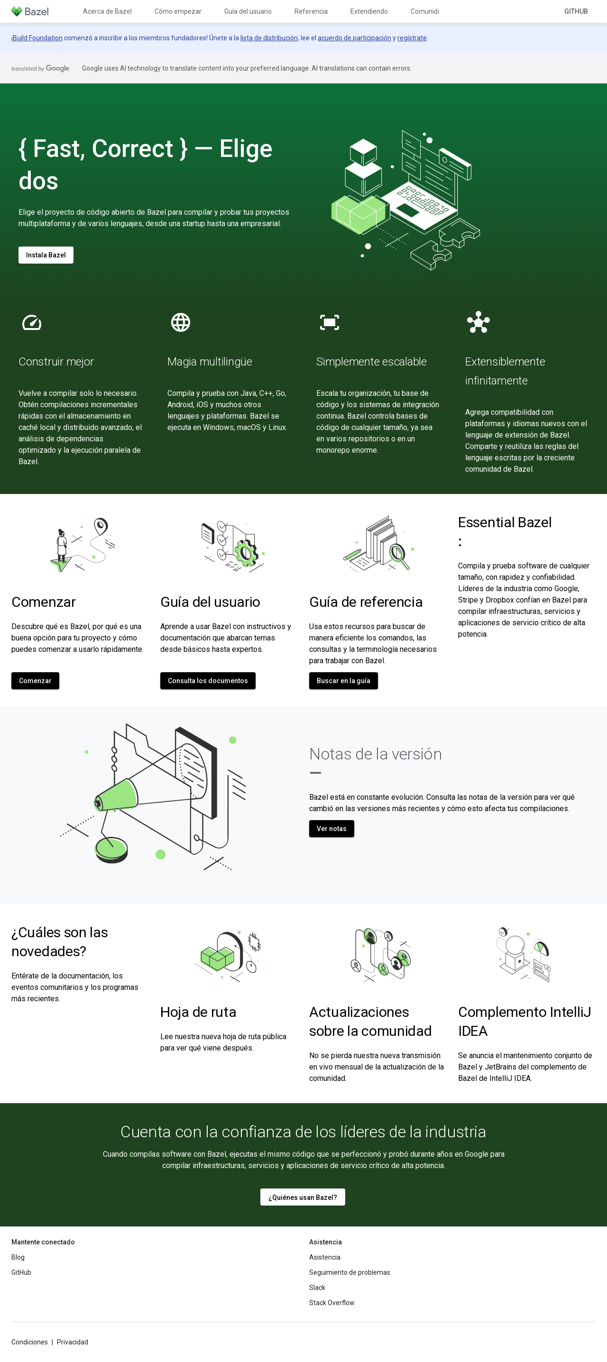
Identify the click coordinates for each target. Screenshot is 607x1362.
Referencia (311, 11)
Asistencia (324, 1257)
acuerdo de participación (354, 38)
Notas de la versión (375, 763)
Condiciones (29, 1342)
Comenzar (43, 602)
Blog (18, 1257)
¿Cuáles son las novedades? (59, 942)
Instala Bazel (46, 255)
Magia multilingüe (209, 361)
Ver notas (332, 828)
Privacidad (72, 1342)
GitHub (576, 11)
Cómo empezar (178, 11)
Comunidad (428, 11)
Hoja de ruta (198, 1012)
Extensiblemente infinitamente (505, 371)
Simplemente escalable (371, 361)
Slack (317, 1287)
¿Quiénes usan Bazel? (302, 1197)
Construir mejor (55, 361)
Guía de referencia (366, 602)
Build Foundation (38, 38)
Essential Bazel (505, 531)
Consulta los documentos (208, 681)
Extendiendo (369, 11)
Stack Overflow (332, 1303)
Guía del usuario (248, 11)
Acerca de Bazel (107, 11)
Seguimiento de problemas (349, 1272)
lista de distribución (269, 38)
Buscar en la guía (343, 681)
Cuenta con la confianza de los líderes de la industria (303, 1131)
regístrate (412, 38)
